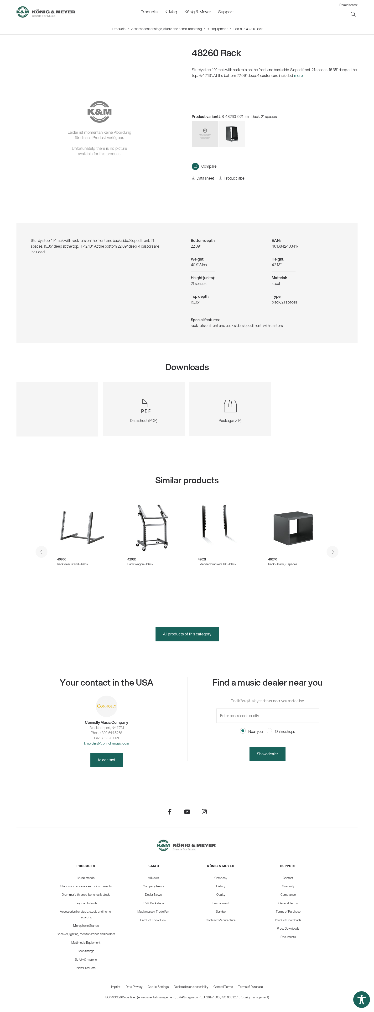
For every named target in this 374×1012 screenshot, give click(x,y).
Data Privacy (134, 987)
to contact (106, 759)
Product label (232, 178)
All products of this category (187, 634)
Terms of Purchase (250, 987)
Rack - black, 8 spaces (282, 564)
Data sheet (203, 178)
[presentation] (41, 552)
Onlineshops (281, 731)
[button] (182, 602)
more (298, 75)
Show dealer (267, 753)
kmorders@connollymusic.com (106, 743)
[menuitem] (148, 12)
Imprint (115, 987)
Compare (209, 166)
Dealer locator (348, 5)
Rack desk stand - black (72, 564)
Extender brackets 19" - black (217, 564)
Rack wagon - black (140, 564)
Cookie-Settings (158, 987)
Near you (251, 731)
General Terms (223, 987)
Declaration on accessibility (191, 987)
